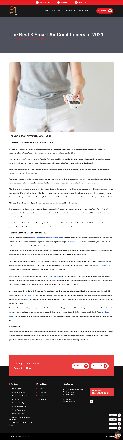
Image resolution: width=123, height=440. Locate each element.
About (46, 11)
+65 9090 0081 (65, 2)
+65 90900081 (67, 398)
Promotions (56, 11)
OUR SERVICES (68, 11)
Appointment (105, 10)
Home (38, 11)
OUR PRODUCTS (83, 11)
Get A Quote (81, 365)
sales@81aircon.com (45, 2)
